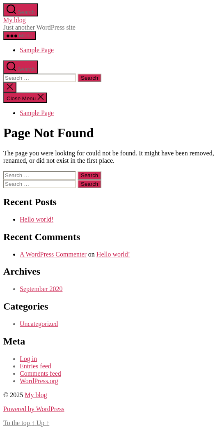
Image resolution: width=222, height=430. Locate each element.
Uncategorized (39, 323)
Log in (28, 358)
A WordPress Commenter (53, 254)
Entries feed (35, 366)
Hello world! (36, 219)
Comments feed (40, 373)
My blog (14, 19)
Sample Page (37, 49)
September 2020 (41, 288)
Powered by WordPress (33, 408)
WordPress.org (39, 380)
